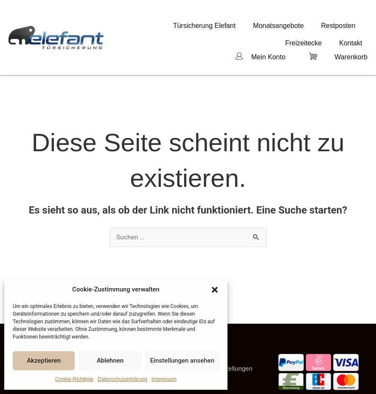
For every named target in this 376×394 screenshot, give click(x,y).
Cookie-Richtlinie (74, 379)
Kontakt (356, 27)
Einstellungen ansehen (182, 360)
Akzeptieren (44, 360)
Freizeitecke (319, 27)
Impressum (164, 379)
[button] (214, 290)
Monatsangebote (227, 27)
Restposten (277, 27)
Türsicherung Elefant (164, 27)
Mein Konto (268, 36)
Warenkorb (351, 36)
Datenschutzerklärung (122, 379)
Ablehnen (110, 360)
